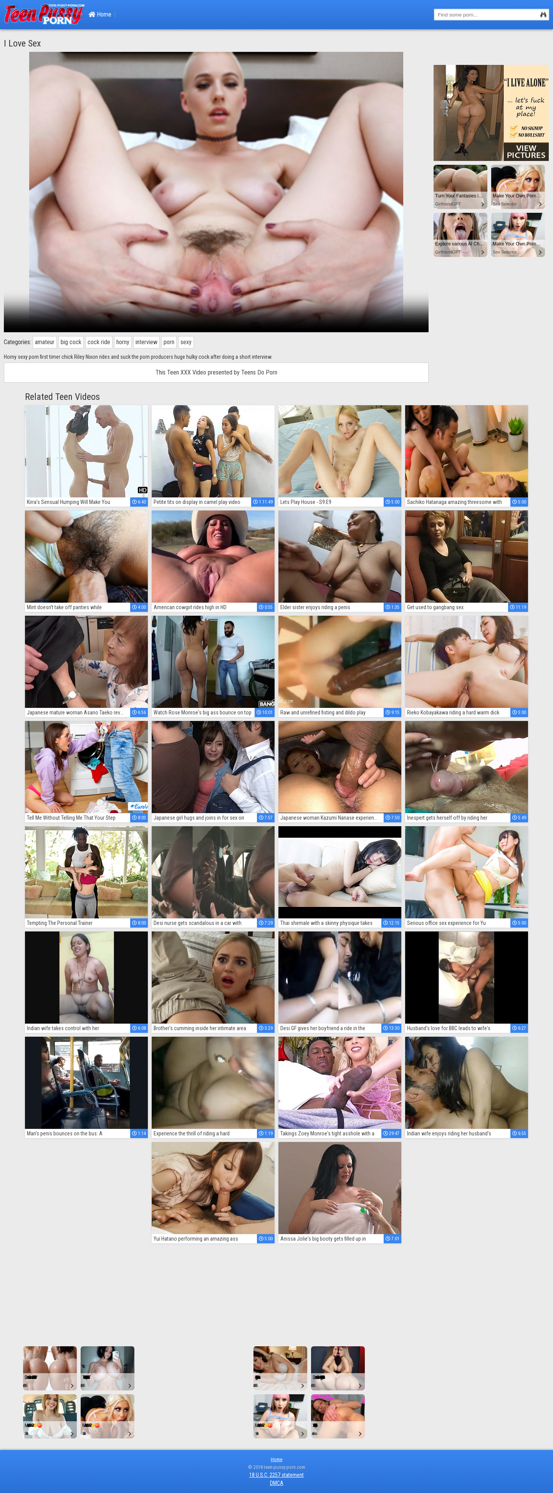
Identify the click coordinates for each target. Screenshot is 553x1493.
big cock (71, 342)
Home (99, 14)
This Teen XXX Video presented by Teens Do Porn (216, 372)
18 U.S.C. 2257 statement (276, 1475)
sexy (186, 342)
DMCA (276, 1483)
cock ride (99, 342)
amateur (45, 342)
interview (146, 342)
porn (169, 342)
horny (122, 342)
